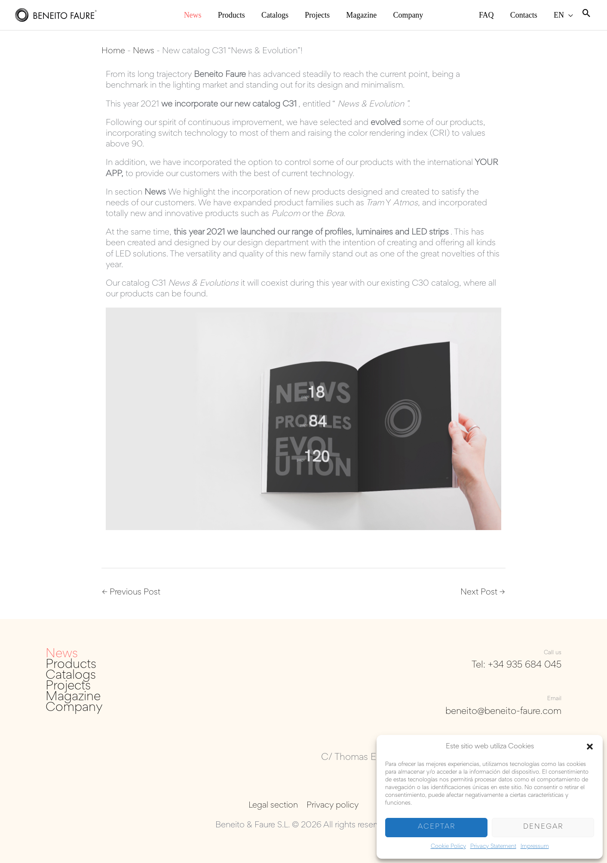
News (143, 51)
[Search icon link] (586, 14)
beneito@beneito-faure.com (502, 711)
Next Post (482, 593)
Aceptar (436, 827)
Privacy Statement (493, 846)
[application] (572, 15)
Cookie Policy (448, 846)
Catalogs (71, 676)
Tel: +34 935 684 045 (516, 665)
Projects (68, 686)
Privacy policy (332, 806)
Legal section (273, 806)
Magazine (73, 698)
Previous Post (131, 593)
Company (74, 708)
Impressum (535, 846)
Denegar (543, 827)
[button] (590, 746)
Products (71, 665)
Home (113, 51)
